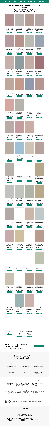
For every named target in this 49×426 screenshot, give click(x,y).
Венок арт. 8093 (19, 307)
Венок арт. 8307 (39, 198)
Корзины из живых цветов (34, 420)
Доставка (20, 1)
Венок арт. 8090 (39, 155)
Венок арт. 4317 (9, 133)
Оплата (24, 1)
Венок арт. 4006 (9, 198)
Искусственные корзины (22, 420)
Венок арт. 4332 (39, 48)
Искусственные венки (17, 418)
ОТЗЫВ (28, 1)
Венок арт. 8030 (29, 286)
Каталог (15, 1)
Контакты (32, 1)
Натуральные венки (28, 418)
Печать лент (8, 418)
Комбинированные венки (10, 420)
